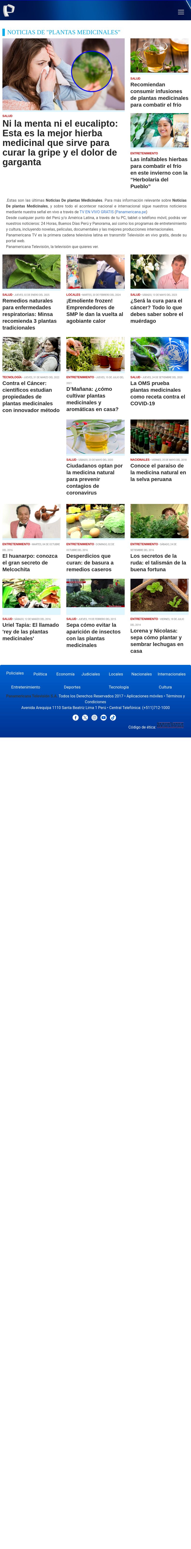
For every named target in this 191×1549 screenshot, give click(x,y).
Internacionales (172, 674)
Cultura (165, 687)
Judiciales (91, 674)
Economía (65, 674)
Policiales (15, 673)
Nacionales (141, 674)
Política (40, 674)
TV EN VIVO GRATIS (97, 212)
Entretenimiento (25, 687)
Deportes (72, 687)
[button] (181, 12)
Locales (116, 674)
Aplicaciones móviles (145, 696)
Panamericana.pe (131, 212)
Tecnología (119, 687)
